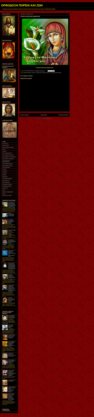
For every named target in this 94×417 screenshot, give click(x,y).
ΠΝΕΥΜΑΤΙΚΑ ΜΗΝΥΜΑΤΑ (7, 184)
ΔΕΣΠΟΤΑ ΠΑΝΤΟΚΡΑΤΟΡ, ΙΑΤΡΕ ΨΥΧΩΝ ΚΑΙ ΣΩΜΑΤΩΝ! (11, 299)
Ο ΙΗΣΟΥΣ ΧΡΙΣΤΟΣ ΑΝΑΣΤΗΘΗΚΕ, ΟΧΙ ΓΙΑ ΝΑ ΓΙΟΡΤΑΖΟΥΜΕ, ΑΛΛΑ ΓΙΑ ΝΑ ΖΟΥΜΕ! (11, 389)
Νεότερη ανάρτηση (24, 114)
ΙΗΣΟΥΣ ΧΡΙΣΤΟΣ (5, 145)
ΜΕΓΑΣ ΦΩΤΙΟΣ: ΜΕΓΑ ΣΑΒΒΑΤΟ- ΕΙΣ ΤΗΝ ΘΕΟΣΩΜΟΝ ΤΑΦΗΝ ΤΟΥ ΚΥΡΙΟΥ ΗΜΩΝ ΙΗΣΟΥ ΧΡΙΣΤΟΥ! (11, 396)
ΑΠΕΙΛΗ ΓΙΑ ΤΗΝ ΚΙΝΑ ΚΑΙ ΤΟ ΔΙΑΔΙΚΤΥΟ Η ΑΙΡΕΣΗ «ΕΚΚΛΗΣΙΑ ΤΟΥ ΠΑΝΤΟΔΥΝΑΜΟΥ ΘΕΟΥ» (12, 253)
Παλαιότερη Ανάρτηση (63, 114)
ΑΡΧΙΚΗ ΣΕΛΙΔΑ (5, 143)
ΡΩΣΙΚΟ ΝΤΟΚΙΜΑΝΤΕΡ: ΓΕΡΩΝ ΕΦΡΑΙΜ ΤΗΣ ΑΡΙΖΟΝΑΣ (11, 214)
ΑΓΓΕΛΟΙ (4, 149)
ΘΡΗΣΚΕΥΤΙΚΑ (5, 188)
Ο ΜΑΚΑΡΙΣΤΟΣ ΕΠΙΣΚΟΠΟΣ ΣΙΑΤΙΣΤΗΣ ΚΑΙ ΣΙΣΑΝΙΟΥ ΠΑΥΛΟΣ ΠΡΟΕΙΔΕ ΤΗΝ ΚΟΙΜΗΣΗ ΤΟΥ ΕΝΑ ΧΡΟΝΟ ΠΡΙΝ (11, 288)
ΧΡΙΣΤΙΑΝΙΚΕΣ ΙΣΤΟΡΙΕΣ (6, 186)
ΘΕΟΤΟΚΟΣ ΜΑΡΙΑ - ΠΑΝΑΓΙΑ (8, 147)
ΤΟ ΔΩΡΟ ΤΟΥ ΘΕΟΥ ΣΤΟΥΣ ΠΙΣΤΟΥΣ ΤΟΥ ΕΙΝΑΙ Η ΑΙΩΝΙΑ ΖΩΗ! (12, 355)
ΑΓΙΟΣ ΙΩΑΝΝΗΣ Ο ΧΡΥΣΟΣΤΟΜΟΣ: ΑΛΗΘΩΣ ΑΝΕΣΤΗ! (11, 316)
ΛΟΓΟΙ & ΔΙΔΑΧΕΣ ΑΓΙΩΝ (7, 153)
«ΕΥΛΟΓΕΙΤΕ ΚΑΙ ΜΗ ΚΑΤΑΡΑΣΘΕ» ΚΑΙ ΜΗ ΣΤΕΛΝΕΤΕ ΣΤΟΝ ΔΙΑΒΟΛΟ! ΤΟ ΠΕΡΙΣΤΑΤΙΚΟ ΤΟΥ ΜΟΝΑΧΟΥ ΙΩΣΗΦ (12, 205)
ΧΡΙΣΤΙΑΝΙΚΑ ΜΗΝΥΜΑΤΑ (56, 72)
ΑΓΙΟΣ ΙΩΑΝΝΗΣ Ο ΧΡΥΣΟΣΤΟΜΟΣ (9, 156)
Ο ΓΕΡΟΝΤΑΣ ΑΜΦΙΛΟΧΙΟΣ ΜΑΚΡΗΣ (10, 326)
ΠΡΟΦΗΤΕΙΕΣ (5, 176)
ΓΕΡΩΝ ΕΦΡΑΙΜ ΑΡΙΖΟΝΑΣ (7, 163)
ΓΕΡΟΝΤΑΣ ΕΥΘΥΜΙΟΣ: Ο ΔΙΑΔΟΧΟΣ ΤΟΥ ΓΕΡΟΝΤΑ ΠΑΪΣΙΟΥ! (11, 276)
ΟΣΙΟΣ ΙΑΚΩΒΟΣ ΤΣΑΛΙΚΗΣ (7, 165)
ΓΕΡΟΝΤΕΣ (4, 169)
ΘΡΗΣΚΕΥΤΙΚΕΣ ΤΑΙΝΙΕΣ (7, 195)
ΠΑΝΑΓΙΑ (33, 72)
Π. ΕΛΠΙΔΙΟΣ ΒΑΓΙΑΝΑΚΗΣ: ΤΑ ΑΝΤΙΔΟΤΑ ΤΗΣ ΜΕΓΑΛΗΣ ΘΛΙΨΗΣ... (11, 221)
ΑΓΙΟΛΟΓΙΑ (4, 151)
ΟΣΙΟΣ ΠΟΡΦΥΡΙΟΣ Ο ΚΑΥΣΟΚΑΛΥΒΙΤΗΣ (6, 161)
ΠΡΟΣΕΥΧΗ (48, 72)
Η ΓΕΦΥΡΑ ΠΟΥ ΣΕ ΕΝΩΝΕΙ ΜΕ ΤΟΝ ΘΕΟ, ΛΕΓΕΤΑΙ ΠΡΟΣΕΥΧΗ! (11, 336)
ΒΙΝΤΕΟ (3, 193)
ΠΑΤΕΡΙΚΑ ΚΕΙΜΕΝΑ (6, 167)
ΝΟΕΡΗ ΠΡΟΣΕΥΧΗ (6, 182)
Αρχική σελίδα (43, 114)
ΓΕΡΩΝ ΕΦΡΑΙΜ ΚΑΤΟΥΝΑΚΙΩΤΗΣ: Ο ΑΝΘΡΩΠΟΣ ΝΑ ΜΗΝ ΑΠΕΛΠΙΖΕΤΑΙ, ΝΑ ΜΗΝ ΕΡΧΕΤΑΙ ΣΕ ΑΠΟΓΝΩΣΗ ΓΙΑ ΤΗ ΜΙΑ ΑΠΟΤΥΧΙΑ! (12, 266)
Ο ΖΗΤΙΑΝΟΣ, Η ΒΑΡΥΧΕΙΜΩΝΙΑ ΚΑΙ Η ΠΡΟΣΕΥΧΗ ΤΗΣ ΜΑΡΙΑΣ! (12, 241)
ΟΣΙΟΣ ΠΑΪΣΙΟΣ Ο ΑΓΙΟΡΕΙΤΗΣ (8, 158)
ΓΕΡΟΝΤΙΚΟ (4, 171)
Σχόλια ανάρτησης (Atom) (47, 118)
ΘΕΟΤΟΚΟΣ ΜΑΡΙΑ (27, 72)
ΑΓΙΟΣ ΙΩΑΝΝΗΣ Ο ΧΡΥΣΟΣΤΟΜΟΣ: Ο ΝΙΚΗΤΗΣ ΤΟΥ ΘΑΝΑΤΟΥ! (11, 361)
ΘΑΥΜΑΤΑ (4, 174)
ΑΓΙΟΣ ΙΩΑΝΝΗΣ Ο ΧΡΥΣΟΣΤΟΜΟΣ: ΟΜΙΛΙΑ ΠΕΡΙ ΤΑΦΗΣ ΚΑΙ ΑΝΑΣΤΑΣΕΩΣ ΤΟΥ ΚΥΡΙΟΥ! (11, 344)
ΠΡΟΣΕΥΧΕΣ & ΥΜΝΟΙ (40, 72)
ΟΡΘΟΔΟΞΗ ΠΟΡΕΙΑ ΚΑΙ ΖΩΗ (22, 5)
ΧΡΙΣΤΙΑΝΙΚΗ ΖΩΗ (5, 180)
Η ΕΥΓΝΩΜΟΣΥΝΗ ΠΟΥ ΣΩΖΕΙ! (11, 381)
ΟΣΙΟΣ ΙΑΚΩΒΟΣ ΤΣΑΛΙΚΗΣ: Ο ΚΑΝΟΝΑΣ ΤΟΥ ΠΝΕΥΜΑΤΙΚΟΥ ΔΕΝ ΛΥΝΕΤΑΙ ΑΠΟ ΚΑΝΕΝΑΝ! (12, 373)
